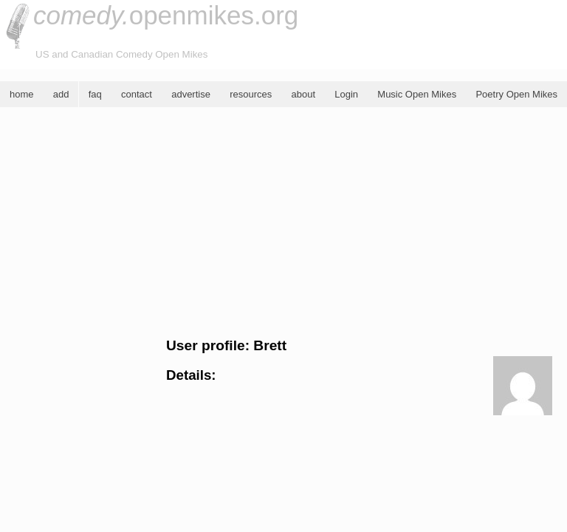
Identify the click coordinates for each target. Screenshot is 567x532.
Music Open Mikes (416, 94)
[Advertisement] (283, 222)
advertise (190, 94)
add (61, 94)
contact (136, 94)
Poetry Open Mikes (516, 94)
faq (95, 94)
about (303, 94)
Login (346, 94)
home (22, 94)
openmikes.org (165, 15)
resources (251, 94)
